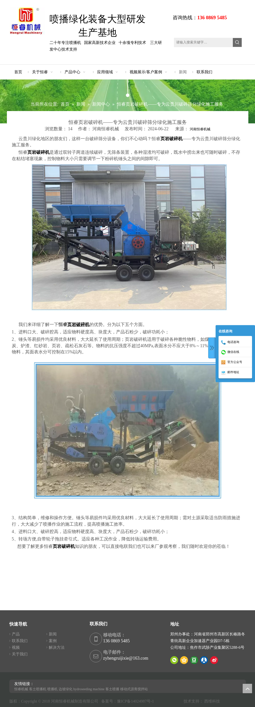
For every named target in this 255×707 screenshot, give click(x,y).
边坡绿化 (65, 689)
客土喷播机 (37, 689)
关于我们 (20, 654)
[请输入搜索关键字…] (203, 42)
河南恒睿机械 (200, 129)
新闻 (53, 634)
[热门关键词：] (237, 42)
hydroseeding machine (88, 689)
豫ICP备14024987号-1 (136, 701)
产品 (16, 634)
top (247, 688)
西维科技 (212, 701)
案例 (53, 641)
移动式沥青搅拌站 (134, 689)
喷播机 (52, 689)
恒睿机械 (21, 689)
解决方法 (57, 647)
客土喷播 (112, 689)
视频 (16, 647)
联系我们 (20, 641)
